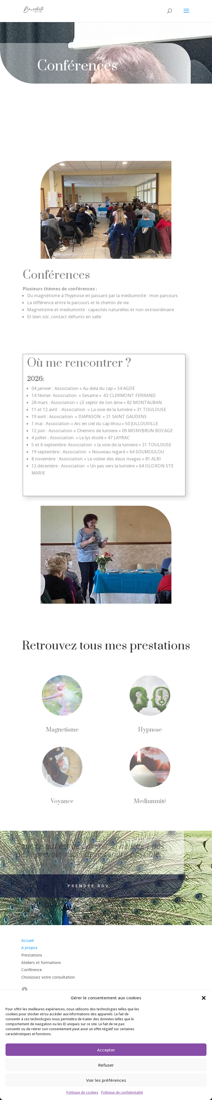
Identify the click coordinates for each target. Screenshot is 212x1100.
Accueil (27, 940)
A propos (29, 947)
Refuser (106, 1065)
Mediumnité (149, 799)
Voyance (63, 799)
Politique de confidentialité (122, 1092)
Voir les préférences (106, 1080)
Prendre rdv (78, 885)
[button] (203, 998)
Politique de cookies (82, 1092)
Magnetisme (63, 730)
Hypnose (148, 730)
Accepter (106, 1050)
